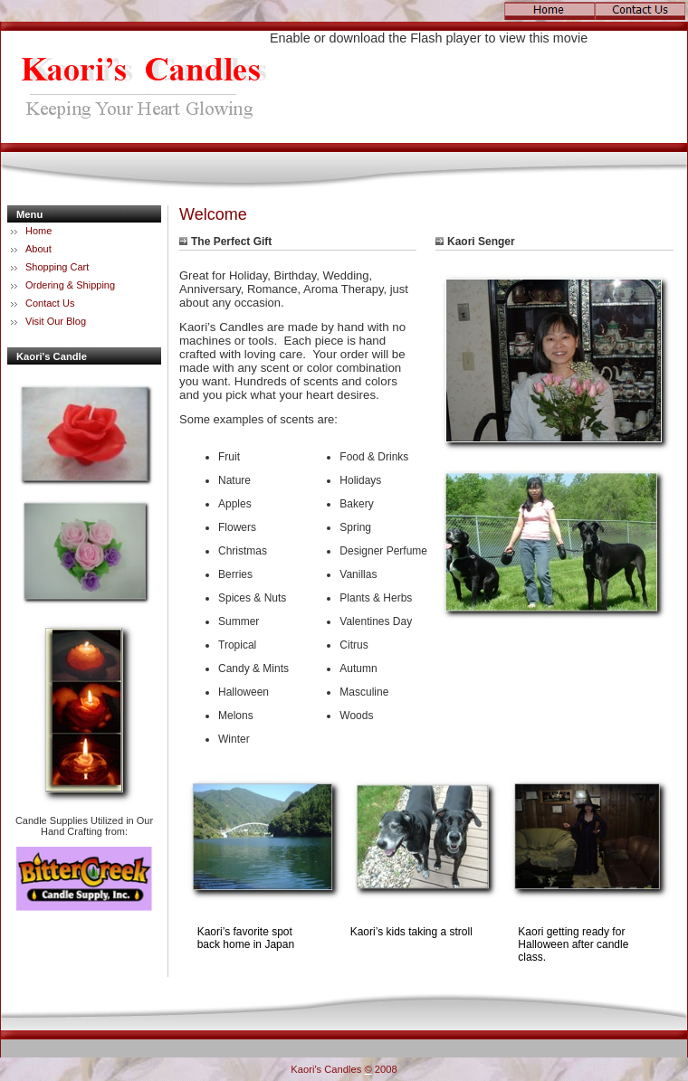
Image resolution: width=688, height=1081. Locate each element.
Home (38, 230)
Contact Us (49, 303)
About (38, 248)
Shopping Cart (57, 266)
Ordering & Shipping (70, 285)
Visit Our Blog (55, 321)
